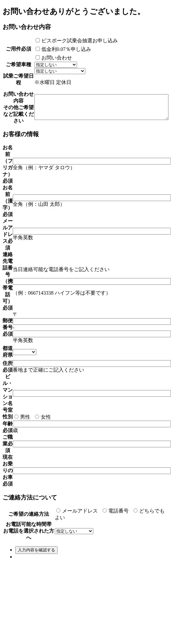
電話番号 (116, 537)
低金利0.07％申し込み (47, 49)
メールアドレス (77, 537)
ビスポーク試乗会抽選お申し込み (61, 40)
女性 (43, 443)
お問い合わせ (38, 57)
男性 (22, 443)
